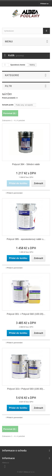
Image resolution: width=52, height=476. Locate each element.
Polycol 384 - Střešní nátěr (26, 164)
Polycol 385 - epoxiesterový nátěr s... (26, 239)
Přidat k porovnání (14, 193)
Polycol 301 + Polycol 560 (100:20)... (26, 314)
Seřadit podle (7, 105)
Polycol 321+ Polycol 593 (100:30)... (26, 389)
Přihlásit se (44, 3)
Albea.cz (5, 463)
